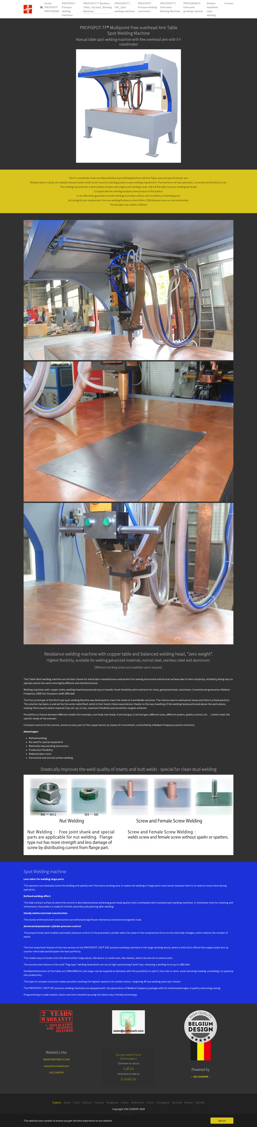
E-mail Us (128, 1078)
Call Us (128, 1068)
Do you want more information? (128, 1057)
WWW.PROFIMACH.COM (56, 1059)
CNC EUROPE (56, 1072)
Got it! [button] (222, 1120)
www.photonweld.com (56, 1066)
